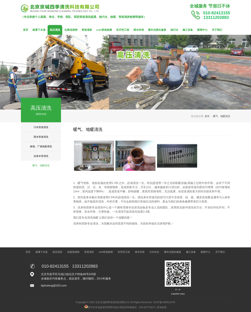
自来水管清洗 (41, 156)
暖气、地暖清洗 (41, 165)
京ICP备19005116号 (164, 302)
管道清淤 (87, 29)
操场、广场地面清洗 (41, 146)
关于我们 (217, 29)
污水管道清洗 (41, 127)
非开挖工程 (122, 29)
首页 (25, 29)
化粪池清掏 (70, 29)
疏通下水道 (38, 29)
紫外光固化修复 (157, 29)
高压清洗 (55, 29)
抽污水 (174, 29)
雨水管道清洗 (41, 136)
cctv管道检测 (104, 29)
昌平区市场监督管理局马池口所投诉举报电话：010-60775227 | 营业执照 (125, 307)
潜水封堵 (138, 29)
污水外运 (154, 252)
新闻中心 (202, 29)
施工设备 (187, 29)
